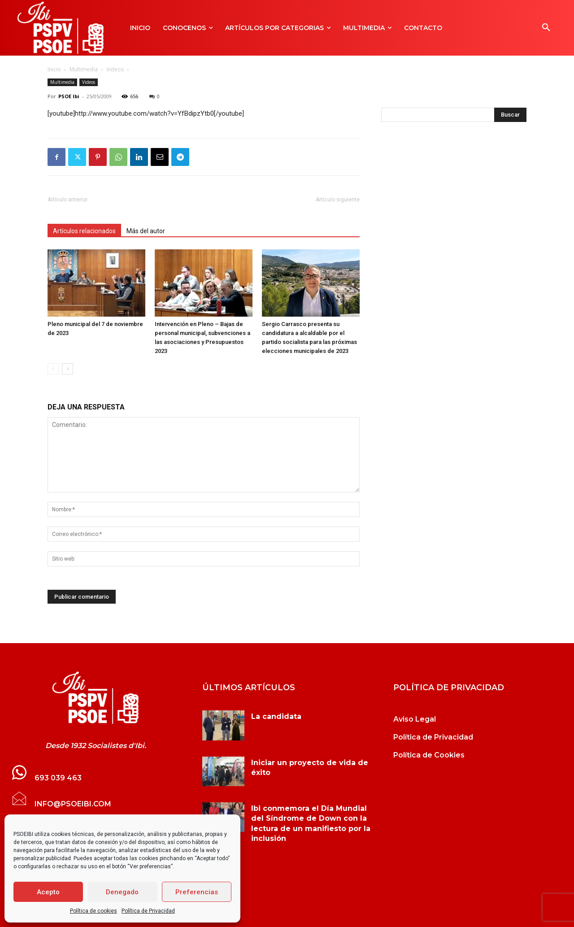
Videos (115, 69)
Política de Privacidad (148, 911)
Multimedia (84, 69)
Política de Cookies (429, 755)
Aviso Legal (414, 719)
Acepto (48, 892)
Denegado (122, 892)
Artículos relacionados (84, 231)
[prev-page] (53, 368)
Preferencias (196, 892)
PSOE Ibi (68, 96)
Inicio (54, 69)
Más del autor (145, 231)
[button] (546, 28)
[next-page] (67, 368)
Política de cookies (93, 911)
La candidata (276, 716)
